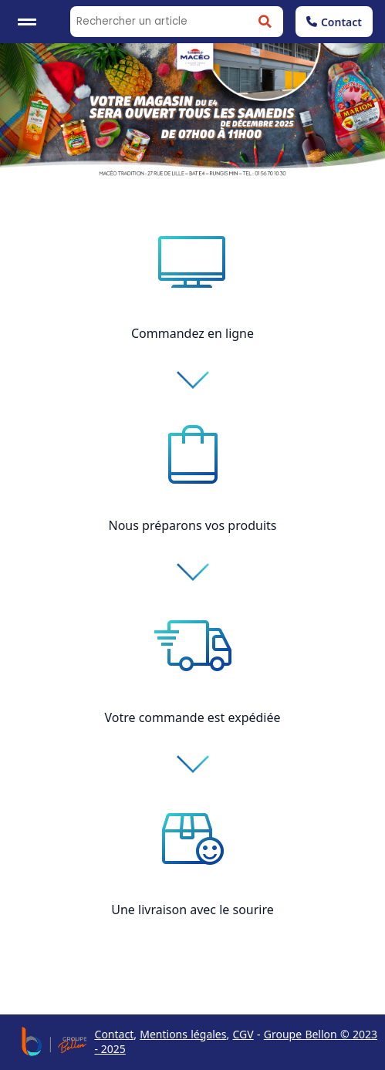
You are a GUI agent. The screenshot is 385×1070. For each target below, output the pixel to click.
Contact (334, 22)
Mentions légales (183, 1034)
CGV (243, 1034)
